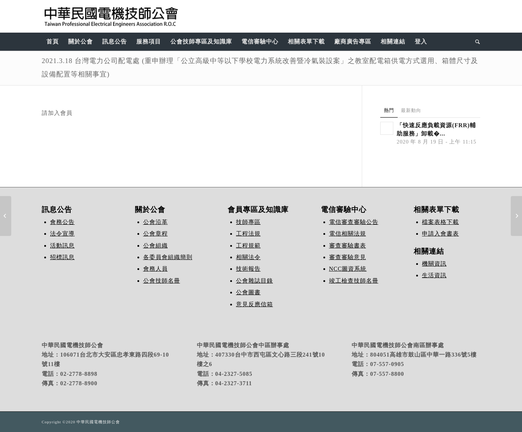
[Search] (475, 42)
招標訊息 (62, 257)
